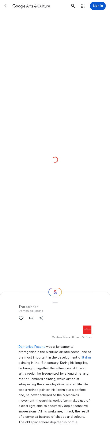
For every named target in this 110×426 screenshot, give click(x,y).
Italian (86, 357)
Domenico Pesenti (31, 311)
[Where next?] (55, 292)
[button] (6, 6)
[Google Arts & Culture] (39, 6)
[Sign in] (98, 6)
